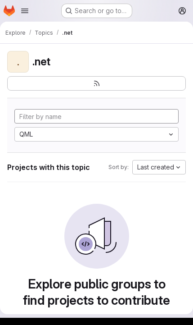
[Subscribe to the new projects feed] (96, 83)
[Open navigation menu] (25, 11)
